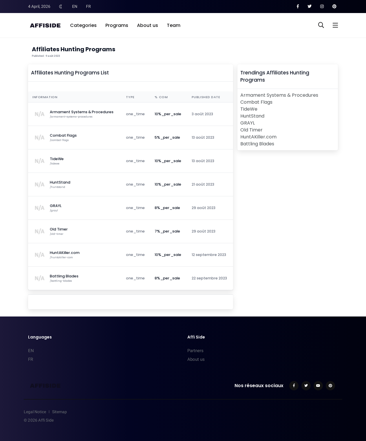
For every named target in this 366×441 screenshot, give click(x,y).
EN (74, 6)
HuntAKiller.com (258, 136)
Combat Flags (256, 102)
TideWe (248, 109)
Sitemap (59, 411)
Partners (195, 350)
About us (147, 25)
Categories (83, 25)
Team (173, 25)
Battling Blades (257, 143)
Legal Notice (35, 411)
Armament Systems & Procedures (279, 95)
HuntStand (252, 116)
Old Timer (251, 130)
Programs (116, 25)
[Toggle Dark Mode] (60, 6)
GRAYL (247, 123)
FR (88, 6)
